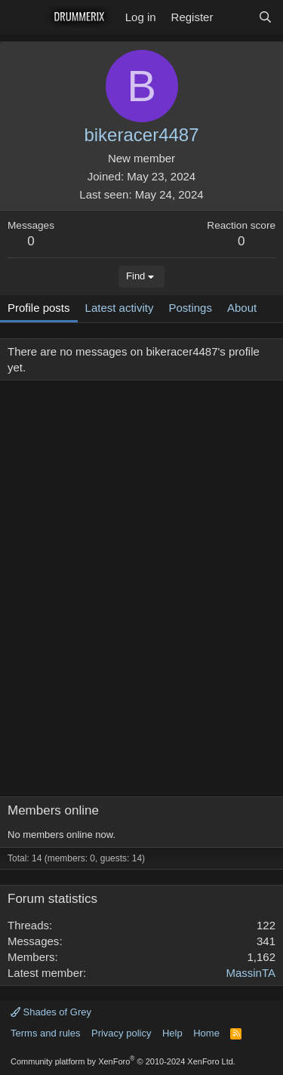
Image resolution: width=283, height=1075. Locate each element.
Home (206, 1033)
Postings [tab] (190, 307)
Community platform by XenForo (123, 1061)
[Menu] (20, 17)
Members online (53, 810)
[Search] (265, 17)
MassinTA (250, 972)
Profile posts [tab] (39, 307)
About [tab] (242, 307)
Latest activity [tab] (119, 307)
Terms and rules (45, 1033)
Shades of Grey (51, 1012)
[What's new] (235, 17)
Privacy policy (121, 1033)
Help (172, 1033)
